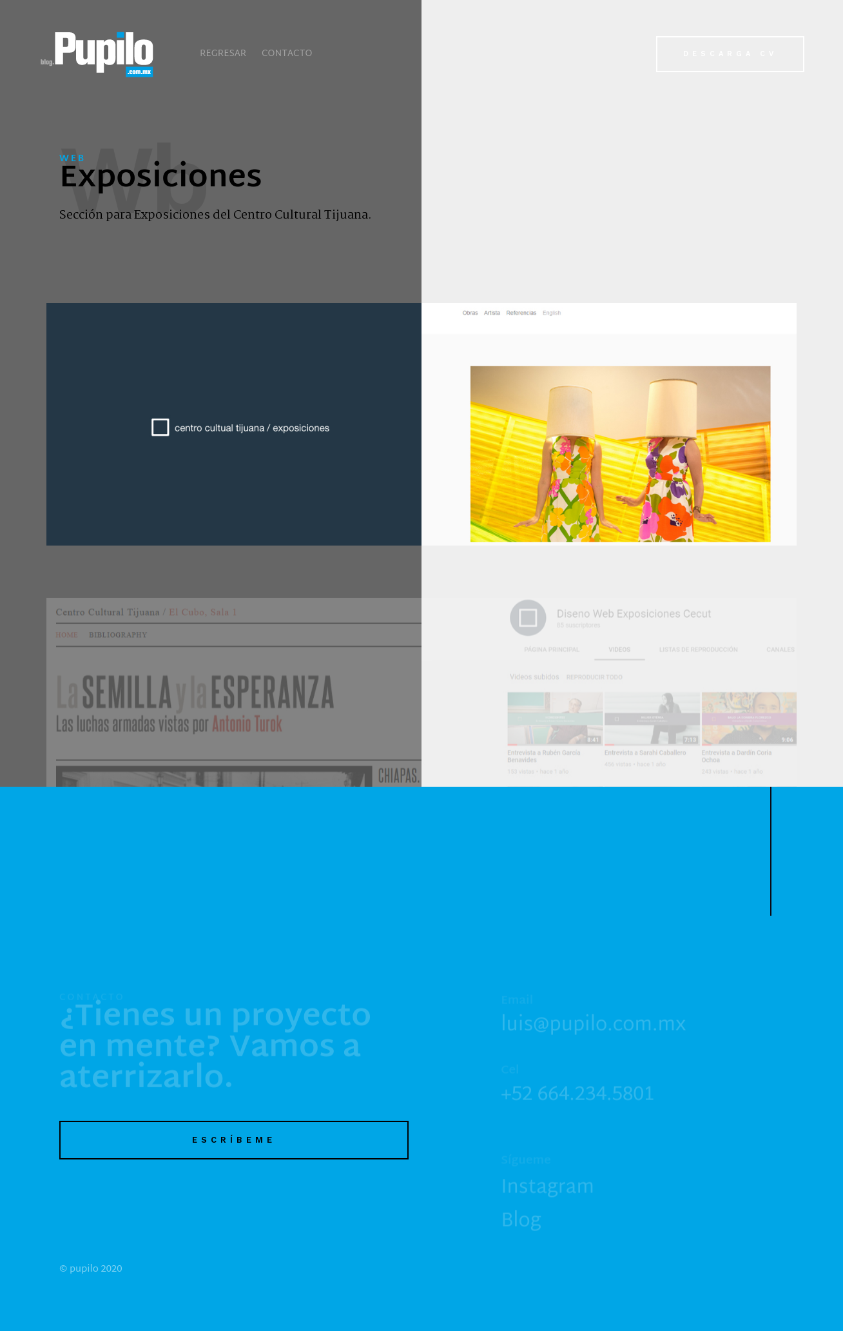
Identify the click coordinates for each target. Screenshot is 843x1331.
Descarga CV (730, 54)
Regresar (223, 54)
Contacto (287, 54)
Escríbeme (234, 1140)
